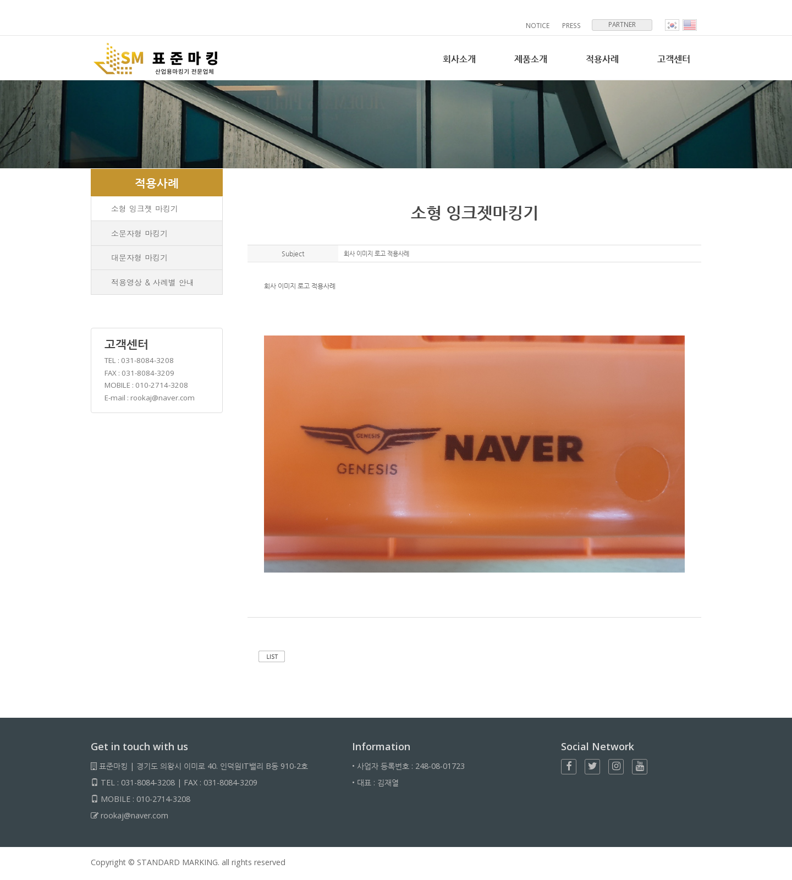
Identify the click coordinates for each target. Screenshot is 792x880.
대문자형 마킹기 (140, 259)
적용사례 (599, 59)
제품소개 (525, 59)
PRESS (572, 25)
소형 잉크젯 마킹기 (145, 209)
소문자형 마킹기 (140, 234)
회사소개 (451, 59)
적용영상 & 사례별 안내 (153, 284)
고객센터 (672, 59)
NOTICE (539, 25)
